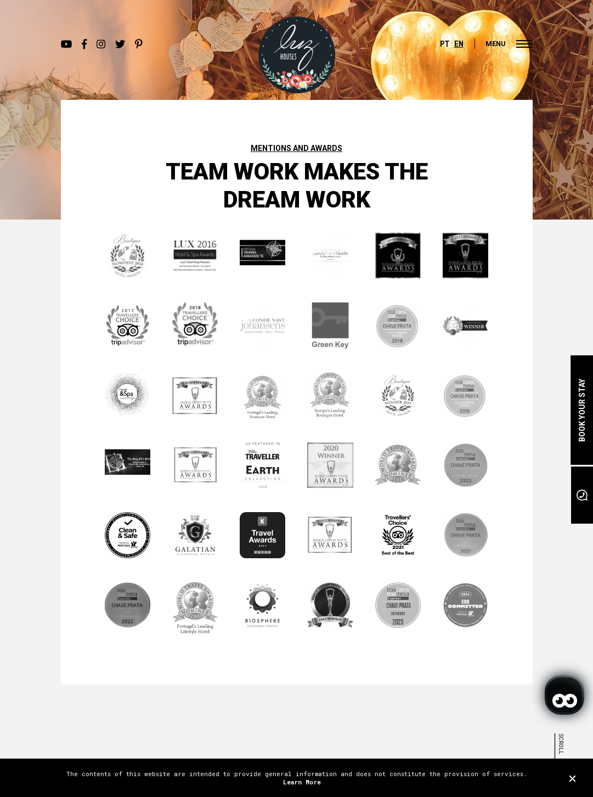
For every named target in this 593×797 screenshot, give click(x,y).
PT (445, 43)
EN (459, 43)
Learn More (302, 782)
